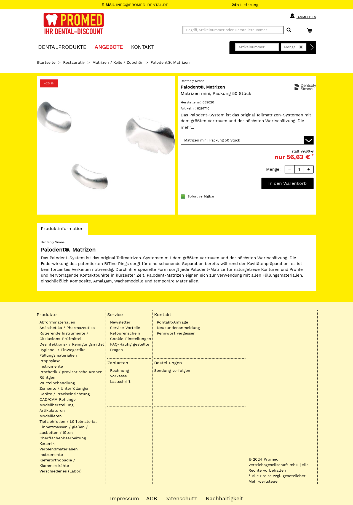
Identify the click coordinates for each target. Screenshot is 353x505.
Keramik (47, 443)
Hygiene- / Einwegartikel (63, 350)
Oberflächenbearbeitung (62, 438)
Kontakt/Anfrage (172, 322)
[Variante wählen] (247, 140)
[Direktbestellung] (312, 47)
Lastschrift (120, 381)
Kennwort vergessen (176, 333)
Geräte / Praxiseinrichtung (64, 394)
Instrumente (51, 366)
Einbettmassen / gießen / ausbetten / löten (63, 430)
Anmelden (303, 16)
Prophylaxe (49, 361)
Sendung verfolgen (172, 370)
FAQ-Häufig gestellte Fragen (129, 347)
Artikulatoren (52, 410)
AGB (151, 499)
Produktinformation (62, 230)
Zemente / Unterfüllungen (64, 388)
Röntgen (47, 377)
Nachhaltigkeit (224, 499)
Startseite (46, 62)
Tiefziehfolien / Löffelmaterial (68, 421)
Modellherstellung (56, 405)
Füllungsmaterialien (58, 355)
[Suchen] (289, 30)
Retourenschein (125, 333)
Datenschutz (180, 499)
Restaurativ (74, 62)
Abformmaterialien (57, 322)
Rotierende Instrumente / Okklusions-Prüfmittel (63, 336)
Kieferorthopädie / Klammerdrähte (57, 463)
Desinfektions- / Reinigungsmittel (71, 344)
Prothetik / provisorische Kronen (71, 372)
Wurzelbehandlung (57, 383)
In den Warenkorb (287, 183)
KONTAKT (142, 46)
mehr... (187, 127)
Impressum (124, 499)
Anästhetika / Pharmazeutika (67, 327)
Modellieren (50, 416)
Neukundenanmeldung (178, 327)
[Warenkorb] (311, 30)
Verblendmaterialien (58, 449)
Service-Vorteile (125, 327)
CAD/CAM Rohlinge (57, 399)
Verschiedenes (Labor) (60, 471)
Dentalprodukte (62, 46)
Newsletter (120, 322)
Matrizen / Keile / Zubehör (117, 62)
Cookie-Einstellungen (130, 338)
